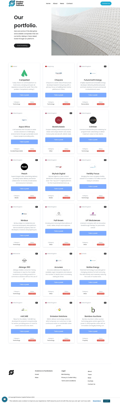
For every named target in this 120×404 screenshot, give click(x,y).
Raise (36, 377)
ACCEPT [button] (106, 401)
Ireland (14, 66)
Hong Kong (49, 66)
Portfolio (90, 381)
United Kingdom (85, 66)
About (55, 3)
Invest (37, 374)
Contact (70, 3)
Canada (83, 253)
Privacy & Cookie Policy (68, 377)
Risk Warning (65, 374)
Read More (97, 401)
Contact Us (91, 384)
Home (48, 3)
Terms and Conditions (68, 381)
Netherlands (15, 253)
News (62, 3)
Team (90, 374)
